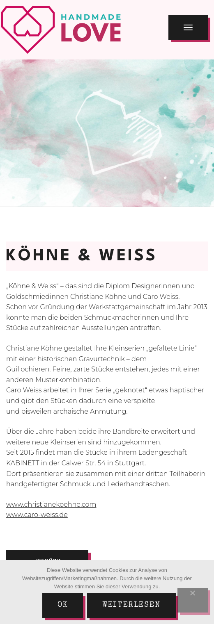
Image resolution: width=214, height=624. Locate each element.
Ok (63, 605)
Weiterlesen (131, 605)
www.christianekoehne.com (51, 504)
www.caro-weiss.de (37, 515)
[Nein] (192, 600)
